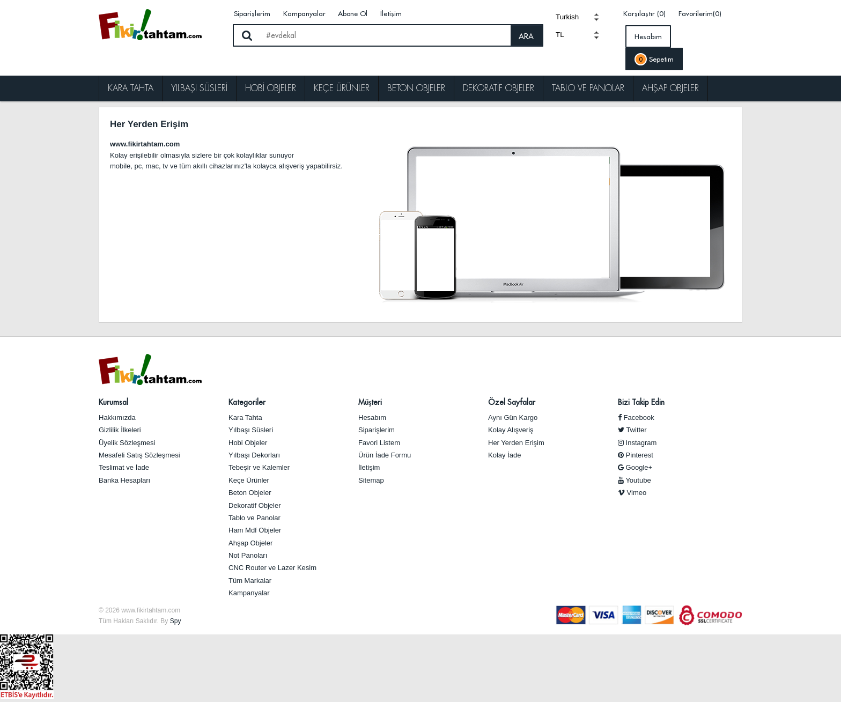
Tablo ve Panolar (588, 88)
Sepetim (654, 59)
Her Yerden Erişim (516, 443)
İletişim (391, 13)
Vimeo (632, 493)
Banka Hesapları (124, 480)
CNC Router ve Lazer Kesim (272, 568)
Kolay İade (504, 455)
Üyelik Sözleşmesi (127, 443)
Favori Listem (379, 443)
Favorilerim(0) (699, 13)
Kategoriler (246, 402)
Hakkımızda (117, 417)
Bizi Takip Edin (641, 402)
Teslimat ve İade (124, 467)
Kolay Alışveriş (511, 430)
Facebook (636, 417)
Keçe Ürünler (342, 88)
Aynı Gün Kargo (512, 417)
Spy (175, 621)
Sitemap (371, 480)
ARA (526, 36)
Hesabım (648, 36)
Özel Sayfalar (511, 402)
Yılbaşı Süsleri (199, 88)
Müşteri (370, 402)
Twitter (632, 430)
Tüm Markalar (249, 581)
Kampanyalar (304, 13)
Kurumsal (113, 402)
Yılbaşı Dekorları (254, 455)
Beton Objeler (416, 88)
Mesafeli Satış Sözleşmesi (139, 455)
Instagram (637, 443)
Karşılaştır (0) (644, 13)
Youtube (634, 480)
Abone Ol (352, 13)
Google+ (635, 467)
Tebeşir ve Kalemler (259, 467)
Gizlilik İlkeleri (120, 430)
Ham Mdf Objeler (254, 530)
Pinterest (635, 455)
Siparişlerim (252, 13)
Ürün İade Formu (384, 455)
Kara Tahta (130, 88)
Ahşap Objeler (670, 88)
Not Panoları (247, 555)
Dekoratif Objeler (498, 88)
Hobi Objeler (270, 88)
